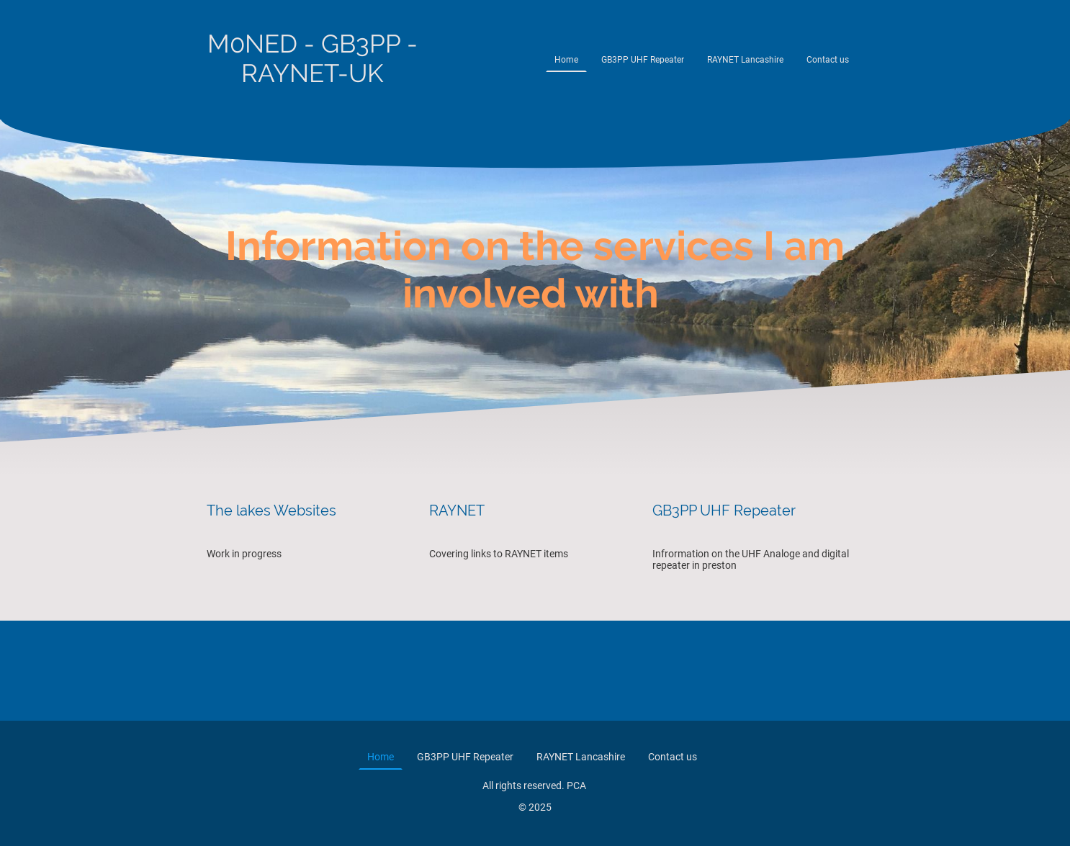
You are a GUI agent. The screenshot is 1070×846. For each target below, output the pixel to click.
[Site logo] (312, 101)
